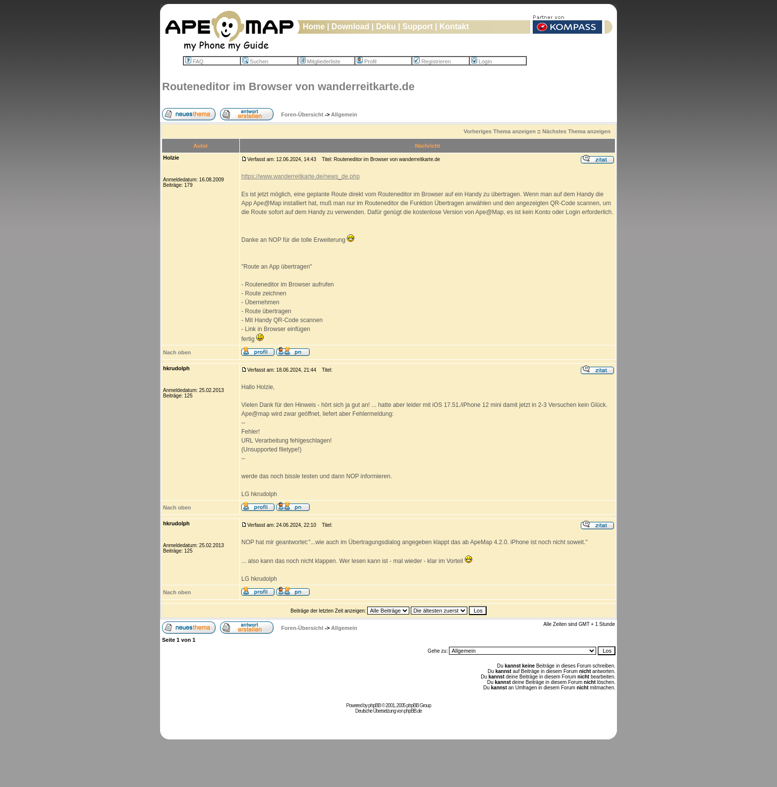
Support (417, 26)
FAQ (194, 61)
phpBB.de (413, 711)
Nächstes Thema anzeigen (576, 131)
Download (350, 26)
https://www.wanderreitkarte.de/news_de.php (300, 176)
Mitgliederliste (320, 61)
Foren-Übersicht (302, 114)
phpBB (374, 705)
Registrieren (432, 61)
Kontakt (454, 26)
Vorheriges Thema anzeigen (500, 131)
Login (481, 61)
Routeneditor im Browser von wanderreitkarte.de (288, 86)
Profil (367, 61)
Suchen (255, 61)
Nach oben (177, 352)
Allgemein (344, 114)
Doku (386, 26)
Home (314, 26)
